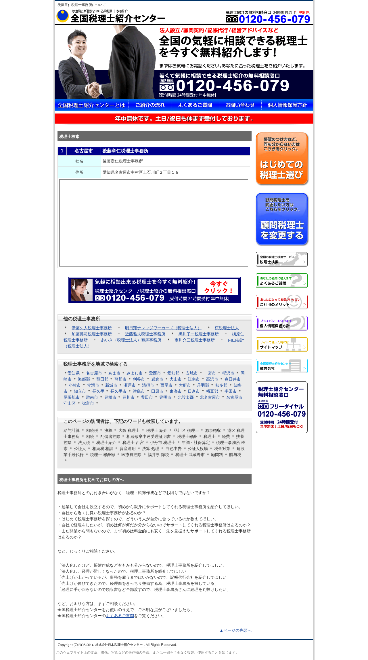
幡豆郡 (212, 391)
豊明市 (165, 397)
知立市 (80, 391)
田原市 (157, 391)
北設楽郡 (186, 397)
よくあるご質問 (120, 615)
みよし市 (134, 373)
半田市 (231, 391)
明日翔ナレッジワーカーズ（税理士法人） (163, 328)
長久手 (98, 391)
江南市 (194, 379)
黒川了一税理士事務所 (199, 334)
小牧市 (75, 385)
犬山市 (176, 379)
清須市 (148, 385)
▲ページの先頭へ (235, 630)
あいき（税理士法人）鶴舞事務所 (131, 340)
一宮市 (210, 373)
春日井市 (233, 379)
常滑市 (93, 385)
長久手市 (118, 391)
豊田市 (147, 397)
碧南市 (92, 397)
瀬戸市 (130, 385)
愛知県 (74, 373)
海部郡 (84, 379)
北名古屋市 (210, 397)
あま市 (114, 373)
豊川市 (128, 397)
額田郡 (102, 379)
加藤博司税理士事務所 (92, 334)
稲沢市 (228, 373)
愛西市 (155, 373)
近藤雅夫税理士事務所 (145, 334)
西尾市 (166, 385)
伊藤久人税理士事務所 (92, 328)
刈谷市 (139, 379)
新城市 (111, 385)
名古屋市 (94, 373)
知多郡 (221, 385)
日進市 (194, 391)
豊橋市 (110, 397)
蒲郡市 (120, 379)
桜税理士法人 (227, 328)
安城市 (192, 373)
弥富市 (88, 403)
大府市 (185, 385)
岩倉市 (157, 379)
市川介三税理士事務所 (195, 340)
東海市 (176, 391)
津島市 (139, 391)
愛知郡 (173, 373)
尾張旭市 (72, 397)
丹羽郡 (203, 385)
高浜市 (212, 379)
